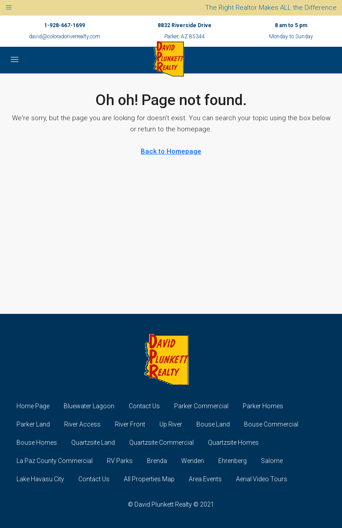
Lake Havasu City (40, 479)
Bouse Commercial (271, 424)
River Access (82, 424)
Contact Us (144, 406)
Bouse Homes (36, 442)
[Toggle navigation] (8, 8)
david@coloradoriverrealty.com (64, 36)
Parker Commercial (201, 406)
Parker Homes (263, 406)
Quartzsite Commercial (161, 442)
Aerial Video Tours (261, 479)
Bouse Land (213, 424)
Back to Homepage (171, 151)
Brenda (157, 460)
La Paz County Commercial (54, 460)
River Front (130, 424)
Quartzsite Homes (233, 442)
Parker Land (33, 424)
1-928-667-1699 (64, 25)
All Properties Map (149, 479)
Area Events (205, 479)
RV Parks (120, 460)
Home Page (32, 406)
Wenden (192, 460)
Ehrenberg (232, 460)
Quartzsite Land (93, 442)
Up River (170, 424)
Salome (272, 460)
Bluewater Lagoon (89, 406)
